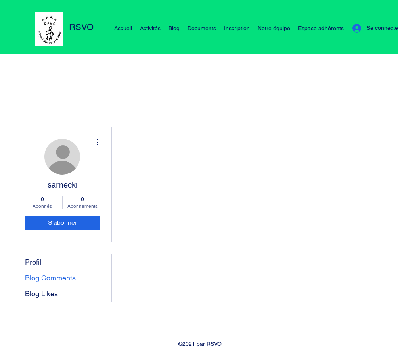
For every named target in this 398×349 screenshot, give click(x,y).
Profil (33, 262)
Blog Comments (50, 278)
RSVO (81, 27)
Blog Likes (41, 294)
